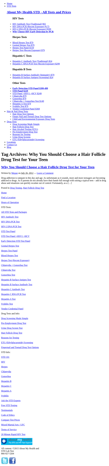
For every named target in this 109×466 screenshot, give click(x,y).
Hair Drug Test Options (23, 114)
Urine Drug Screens (21, 137)
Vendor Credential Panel (12, 308)
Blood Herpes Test (9, 255)
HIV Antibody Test (9, 217)
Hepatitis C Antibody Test (13, 289)
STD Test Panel (8, 231)
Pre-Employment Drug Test (24, 132)
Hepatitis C (6, 386)
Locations (11, 142)
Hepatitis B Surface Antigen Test (16, 279)
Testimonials (7, 410)
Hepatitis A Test (8, 299)
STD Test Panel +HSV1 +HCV (15, 236)
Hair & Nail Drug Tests (17, 111)
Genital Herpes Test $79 (23, 45)
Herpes (4, 366)
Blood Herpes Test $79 (22, 42)
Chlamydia (6, 371)
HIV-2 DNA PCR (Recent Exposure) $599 (31, 29)
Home (9, 3)
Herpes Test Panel (9, 250)
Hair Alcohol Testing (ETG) (25, 129)
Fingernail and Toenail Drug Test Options (20, 347)
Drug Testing (16, 188)
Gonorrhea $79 (19, 98)
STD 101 (5, 357)
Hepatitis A (6, 391)
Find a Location (8, 197)
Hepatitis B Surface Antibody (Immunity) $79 (33, 75)
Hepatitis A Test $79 (21, 103)
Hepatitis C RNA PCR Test (13, 294)
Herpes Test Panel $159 (23, 47)
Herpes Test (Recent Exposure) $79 (28, 50)
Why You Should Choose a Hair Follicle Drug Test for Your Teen (48, 167)
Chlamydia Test (8, 270)
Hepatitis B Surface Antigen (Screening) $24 (32, 77)
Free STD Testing (9, 405)
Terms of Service (9, 429)
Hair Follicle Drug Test (22, 127)
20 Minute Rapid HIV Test (13, 434)
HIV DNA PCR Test (10, 221)
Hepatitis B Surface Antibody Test (16, 284)
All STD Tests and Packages (14, 212)
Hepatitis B (6, 381)
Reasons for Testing (21, 134)
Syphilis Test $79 (20, 106)
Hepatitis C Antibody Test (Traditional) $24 (32, 61)
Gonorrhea (6, 376)
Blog (9, 147)
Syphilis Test (7, 304)
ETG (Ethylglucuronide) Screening (28, 139)
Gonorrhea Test (8, 275)
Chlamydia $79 (19, 96)
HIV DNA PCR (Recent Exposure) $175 (30, 26)
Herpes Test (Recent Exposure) (15, 260)
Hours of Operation (10, 202)
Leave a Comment (45, 173)
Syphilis (5, 395)
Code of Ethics (8, 415)
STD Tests (11, 6)
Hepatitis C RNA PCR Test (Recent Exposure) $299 (36, 64)
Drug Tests (12, 121)
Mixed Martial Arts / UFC (13, 424)
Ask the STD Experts (10, 400)
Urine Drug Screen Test (12, 328)
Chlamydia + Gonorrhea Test (14, 265)
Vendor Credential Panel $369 (26, 109)
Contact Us (12, 144)
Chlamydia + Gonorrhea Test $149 (28, 101)
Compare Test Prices (10, 420)
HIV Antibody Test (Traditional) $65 (29, 24)
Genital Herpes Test (10, 246)
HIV (3, 362)
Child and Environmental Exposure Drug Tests (33, 119)
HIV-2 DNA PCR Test (11, 226)
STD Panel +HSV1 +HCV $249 (27, 93)
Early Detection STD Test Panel (15, 241)
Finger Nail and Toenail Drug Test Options (31, 116)
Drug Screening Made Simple (26, 124)
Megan (14, 173)
